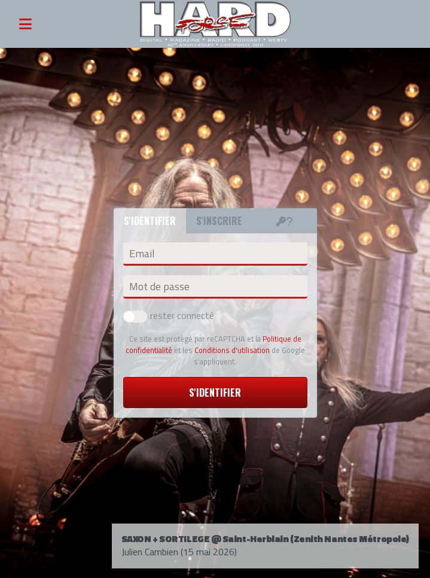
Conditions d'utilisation (232, 350)
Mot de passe (159, 286)
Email (141, 253)
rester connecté (168, 315)
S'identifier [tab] (150, 221)
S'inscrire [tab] (219, 221)
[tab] (284, 220)
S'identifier (215, 392)
